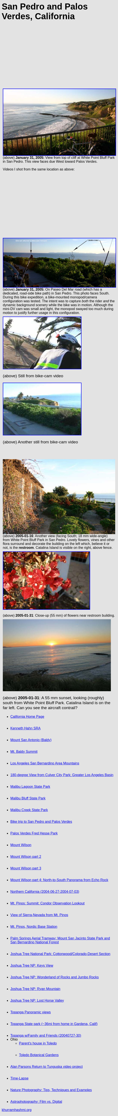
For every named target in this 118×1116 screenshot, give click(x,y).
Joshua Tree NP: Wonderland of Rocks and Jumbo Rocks (54, 977)
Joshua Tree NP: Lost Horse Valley (37, 1000)
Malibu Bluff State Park (27, 798)
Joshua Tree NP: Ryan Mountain (35, 989)
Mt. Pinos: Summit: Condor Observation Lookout (47, 903)
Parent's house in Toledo (38, 1043)
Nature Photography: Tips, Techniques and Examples (51, 1090)
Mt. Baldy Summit (23, 751)
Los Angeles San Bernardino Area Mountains (44, 763)
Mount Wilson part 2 (25, 856)
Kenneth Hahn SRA (25, 728)
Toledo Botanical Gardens (39, 1055)
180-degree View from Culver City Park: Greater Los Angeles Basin (61, 775)
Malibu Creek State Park (29, 810)
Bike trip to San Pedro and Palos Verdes (41, 821)
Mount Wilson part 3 (25, 868)
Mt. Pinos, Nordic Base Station (33, 926)
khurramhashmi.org (17, 1110)
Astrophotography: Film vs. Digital (36, 1101)
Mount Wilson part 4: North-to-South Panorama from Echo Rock (59, 880)
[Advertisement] (59, 57)
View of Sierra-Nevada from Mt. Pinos (39, 915)
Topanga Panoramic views (30, 1012)
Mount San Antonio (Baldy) (30, 740)
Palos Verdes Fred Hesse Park (34, 833)
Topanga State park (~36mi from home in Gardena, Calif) (53, 1024)
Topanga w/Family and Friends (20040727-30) (45, 1035)
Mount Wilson (20, 845)
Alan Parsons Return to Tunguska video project (46, 1066)
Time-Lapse (19, 1078)
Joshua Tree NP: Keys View (31, 965)
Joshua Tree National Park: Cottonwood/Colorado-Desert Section (60, 954)
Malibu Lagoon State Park (30, 786)
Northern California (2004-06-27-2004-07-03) (44, 891)
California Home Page (27, 716)
